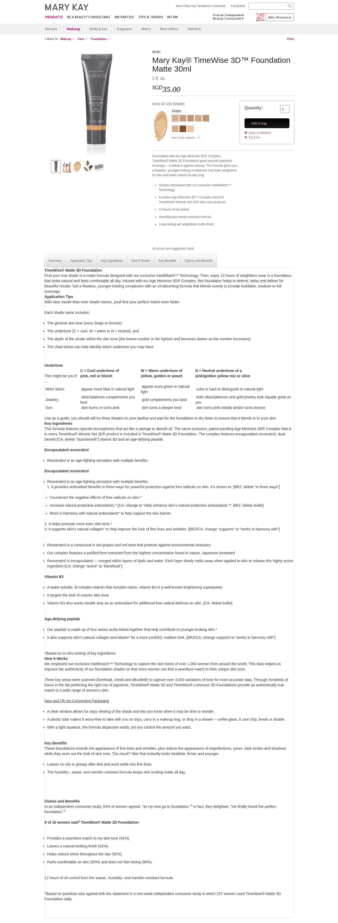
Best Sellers (169, 29)
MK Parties (124, 17)
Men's (146, 29)
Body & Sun (98, 29)
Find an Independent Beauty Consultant (228, 16)
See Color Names (183, 137)
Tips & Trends (150, 17)
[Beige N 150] (206, 119)
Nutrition (194, 29)
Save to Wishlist (259, 133)
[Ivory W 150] (175, 129)
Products (54, 17)
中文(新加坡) (238, 6)
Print (290, 38)
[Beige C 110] (183, 119)
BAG (279, 17)
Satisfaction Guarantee (212, 6)
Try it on (254, 137)
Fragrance (124, 29)
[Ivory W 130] (96, 102)
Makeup (73, 29)
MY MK (172, 17)
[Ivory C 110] (190, 129)
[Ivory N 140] (198, 119)
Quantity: (254, 108)
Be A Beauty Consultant (88, 17)
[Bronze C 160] (183, 129)
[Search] (271, 6)
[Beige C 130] (190, 119)
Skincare (51, 29)
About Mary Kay (185, 6)
